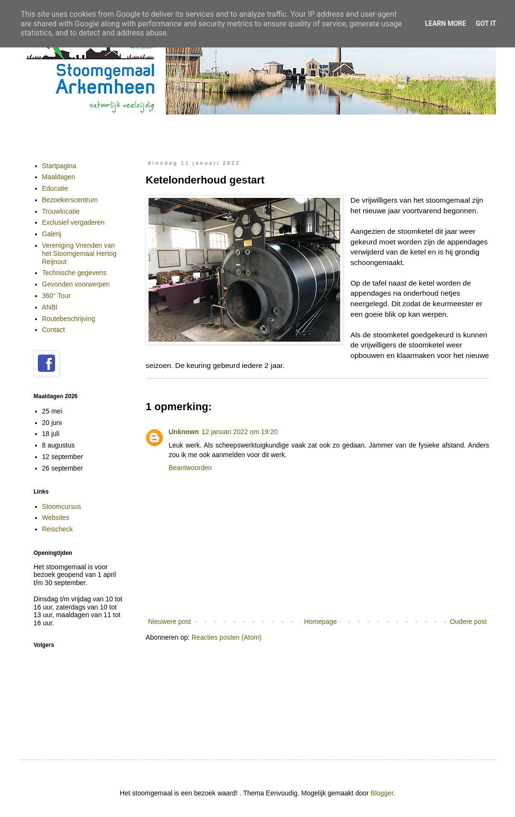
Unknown (184, 432)
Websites (55, 517)
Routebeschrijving (68, 318)
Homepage (320, 621)
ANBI (50, 307)
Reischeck (57, 529)
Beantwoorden (190, 468)
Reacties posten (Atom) (227, 637)
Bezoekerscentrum (70, 200)
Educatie (55, 188)
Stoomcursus (61, 506)
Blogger (382, 793)
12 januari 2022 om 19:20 (240, 432)
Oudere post (468, 621)
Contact (53, 330)
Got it (486, 23)
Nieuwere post (169, 621)
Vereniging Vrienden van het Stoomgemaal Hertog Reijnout (79, 253)
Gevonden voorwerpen (76, 284)
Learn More (445, 23)
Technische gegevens (74, 272)
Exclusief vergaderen (73, 222)
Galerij (51, 234)
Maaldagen (58, 177)
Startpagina (59, 166)
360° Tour (56, 295)
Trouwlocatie (61, 211)
